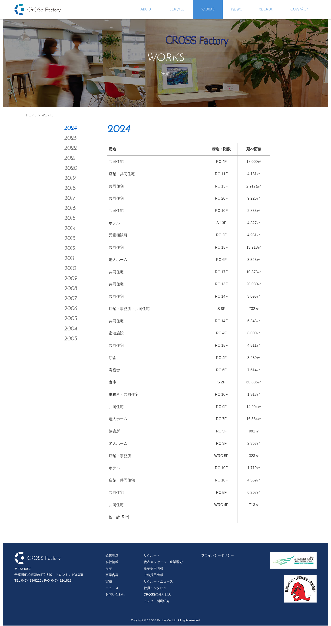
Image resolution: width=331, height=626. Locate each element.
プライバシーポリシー (217, 556)
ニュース (112, 588)
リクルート (152, 556)
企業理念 (112, 556)
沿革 (109, 569)
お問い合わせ (115, 595)
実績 (109, 582)
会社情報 (112, 562)
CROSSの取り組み (158, 595)
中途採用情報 (153, 575)
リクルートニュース (158, 582)
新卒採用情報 (153, 569)
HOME (31, 115)
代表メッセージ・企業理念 (163, 562)
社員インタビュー (157, 588)
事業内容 (112, 575)
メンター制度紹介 (157, 601)
